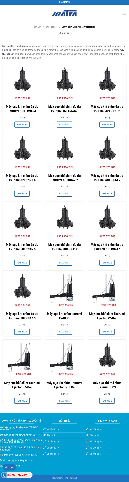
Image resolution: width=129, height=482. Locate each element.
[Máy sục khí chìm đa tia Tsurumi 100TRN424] (22, 83)
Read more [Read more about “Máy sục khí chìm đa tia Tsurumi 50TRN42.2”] (64, 193)
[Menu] (124, 13)
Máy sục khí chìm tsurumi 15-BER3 (64, 316)
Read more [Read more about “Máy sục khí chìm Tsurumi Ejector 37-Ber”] (22, 401)
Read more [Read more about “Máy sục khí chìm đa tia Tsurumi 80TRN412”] (64, 262)
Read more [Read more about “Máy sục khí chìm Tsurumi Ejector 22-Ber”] (107, 331)
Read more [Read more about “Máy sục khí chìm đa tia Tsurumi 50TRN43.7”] (107, 193)
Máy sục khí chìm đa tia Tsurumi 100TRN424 (22, 109)
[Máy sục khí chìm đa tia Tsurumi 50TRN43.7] (107, 152)
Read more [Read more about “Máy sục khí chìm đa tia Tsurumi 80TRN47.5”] (22, 331)
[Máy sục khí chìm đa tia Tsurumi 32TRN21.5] (22, 152)
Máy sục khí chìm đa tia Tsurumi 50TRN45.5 (22, 247)
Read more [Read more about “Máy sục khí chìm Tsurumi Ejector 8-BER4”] (64, 401)
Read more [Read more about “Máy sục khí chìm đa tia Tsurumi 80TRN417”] (107, 262)
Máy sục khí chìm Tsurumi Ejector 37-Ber (22, 385)
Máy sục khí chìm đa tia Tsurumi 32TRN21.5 (22, 178)
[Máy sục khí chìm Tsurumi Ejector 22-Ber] (107, 290)
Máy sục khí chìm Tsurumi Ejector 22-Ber (107, 316)
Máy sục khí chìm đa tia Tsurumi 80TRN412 (64, 247)
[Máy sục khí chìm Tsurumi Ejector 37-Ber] (22, 359)
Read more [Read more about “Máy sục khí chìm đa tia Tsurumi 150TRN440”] (64, 124)
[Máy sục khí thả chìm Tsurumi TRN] (107, 359)
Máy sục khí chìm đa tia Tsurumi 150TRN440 (64, 109)
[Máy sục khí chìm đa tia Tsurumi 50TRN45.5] (22, 221)
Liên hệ (22, 117)
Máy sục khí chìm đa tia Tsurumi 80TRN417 (107, 247)
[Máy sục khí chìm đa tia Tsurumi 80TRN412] (64, 221)
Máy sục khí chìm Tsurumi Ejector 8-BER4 (64, 385)
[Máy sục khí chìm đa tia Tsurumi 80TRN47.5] (22, 290)
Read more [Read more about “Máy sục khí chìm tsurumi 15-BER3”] (64, 331)
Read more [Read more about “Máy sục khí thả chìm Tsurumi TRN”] (107, 401)
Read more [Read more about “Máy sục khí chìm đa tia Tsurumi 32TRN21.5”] (22, 193)
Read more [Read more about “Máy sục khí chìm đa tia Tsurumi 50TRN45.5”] (22, 262)
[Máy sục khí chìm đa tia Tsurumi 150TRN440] (64, 83)
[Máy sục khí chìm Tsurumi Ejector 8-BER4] (64, 359)
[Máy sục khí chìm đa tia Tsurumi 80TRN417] (107, 221)
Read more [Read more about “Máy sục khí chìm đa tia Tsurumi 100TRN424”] (22, 124)
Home (37, 27)
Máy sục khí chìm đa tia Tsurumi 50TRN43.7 (107, 178)
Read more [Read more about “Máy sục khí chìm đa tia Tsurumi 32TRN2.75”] (107, 124)
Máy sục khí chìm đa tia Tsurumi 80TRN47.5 (22, 316)
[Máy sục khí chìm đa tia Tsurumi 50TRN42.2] (64, 152)
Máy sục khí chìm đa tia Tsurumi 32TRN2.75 (107, 109)
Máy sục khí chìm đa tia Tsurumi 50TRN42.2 (64, 178)
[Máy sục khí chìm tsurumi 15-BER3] (64, 290)
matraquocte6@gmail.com (20, 460)
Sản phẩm (51, 27)
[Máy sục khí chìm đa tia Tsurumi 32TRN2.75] (107, 83)
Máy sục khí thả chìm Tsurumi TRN (106, 385)
